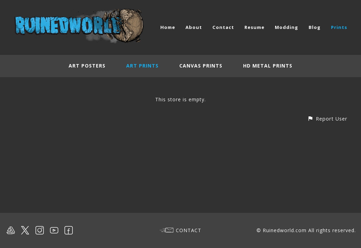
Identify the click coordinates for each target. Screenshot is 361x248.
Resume (254, 27)
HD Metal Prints (267, 65)
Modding (286, 27)
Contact (223, 27)
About (193, 27)
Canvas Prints (200, 65)
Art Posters (87, 65)
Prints (339, 27)
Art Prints (142, 65)
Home (167, 27)
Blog (315, 27)
